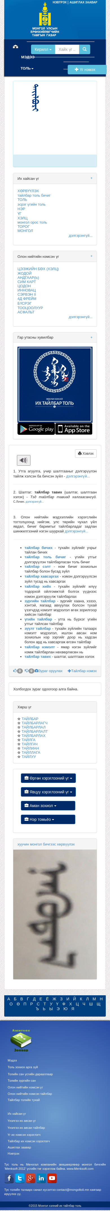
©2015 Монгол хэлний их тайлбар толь (55, 1205)
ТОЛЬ (22, 199)
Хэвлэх (86, 454)
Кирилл (43, 49)
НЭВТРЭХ (60, 2)
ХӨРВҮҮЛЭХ (28, 191)
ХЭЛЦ (22, 218)
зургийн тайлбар (40, 601)
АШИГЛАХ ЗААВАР (83, 2)
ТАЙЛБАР (30, 719)
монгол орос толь (32, 222)
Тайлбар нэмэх (82, 671)
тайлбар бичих (38, 548)
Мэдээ (12, 1060)
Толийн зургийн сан (22, 1080)
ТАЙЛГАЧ (30, 744)
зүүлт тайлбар (38, 628)
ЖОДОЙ (24, 273)
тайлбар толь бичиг (33, 195)
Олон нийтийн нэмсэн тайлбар (30, 1093)
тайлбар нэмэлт (40, 647)
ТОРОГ (23, 226)
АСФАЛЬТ (25, 312)
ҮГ (19, 214)
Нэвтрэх (13, 1153)
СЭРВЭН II (26, 294)
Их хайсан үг (17, 1113)
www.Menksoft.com (80, 1168)
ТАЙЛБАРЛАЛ (34, 727)
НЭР (21, 209)
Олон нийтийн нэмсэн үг (25, 1087)
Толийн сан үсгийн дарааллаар (30, 1074)
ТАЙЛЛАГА (31, 752)
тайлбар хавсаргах (42, 576)
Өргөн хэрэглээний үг (48, 778)
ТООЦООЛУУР (30, 308)
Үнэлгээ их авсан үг (22, 1120)
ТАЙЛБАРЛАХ (34, 736)
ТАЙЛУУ (29, 757)
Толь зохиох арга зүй (23, 1067)
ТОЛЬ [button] (27, 68)
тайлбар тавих (38, 656)
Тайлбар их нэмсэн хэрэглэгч (29, 1141)
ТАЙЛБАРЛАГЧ (35, 723)
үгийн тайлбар (38, 619)
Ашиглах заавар (19, 1147)
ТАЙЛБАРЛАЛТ (35, 731)
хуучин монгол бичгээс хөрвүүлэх (46, 844)
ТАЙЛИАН (30, 748)
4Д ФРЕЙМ (26, 299)
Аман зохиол (48, 805)
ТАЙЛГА (29, 740)
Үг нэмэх (87, 69)
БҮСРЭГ (24, 303)
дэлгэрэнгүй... (81, 235)
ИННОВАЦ (26, 290)
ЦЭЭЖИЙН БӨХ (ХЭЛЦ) (38, 269)
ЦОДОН (24, 286)
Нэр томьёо (48, 819)
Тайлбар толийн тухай (24, 1100)
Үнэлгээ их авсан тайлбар (26, 1127)
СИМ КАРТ (26, 282)
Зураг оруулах (49, 671)
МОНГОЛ (25, 231)
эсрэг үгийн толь (31, 204)
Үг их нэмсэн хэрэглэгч (24, 1134)
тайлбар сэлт (38, 566)
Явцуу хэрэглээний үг (48, 792)
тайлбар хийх (38, 586)
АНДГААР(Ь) (28, 277)
